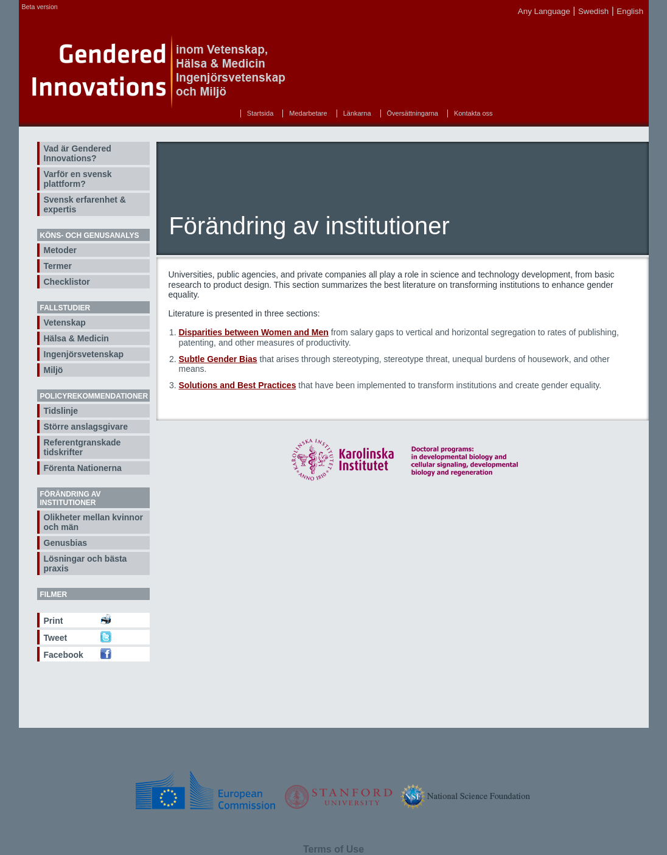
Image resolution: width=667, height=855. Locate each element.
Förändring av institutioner (70, 498)
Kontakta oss (473, 113)
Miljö (53, 370)
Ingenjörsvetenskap (84, 354)
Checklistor (67, 282)
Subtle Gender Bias (218, 359)
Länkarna (357, 113)
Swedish (593, 11)
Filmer (54, 594)
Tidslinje (61, 411)
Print (53, 621)
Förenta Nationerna (83, 468)
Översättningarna (412, 113)
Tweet (56, 638)
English (629, 11)
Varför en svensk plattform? (78, 179)
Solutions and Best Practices (237, 385)
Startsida (260, 113)
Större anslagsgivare (86, 426)
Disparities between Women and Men (254, 332)
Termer (58, 266)
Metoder (60, 250)
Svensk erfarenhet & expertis (85, 204)
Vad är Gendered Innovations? (77, 153)
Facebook (63, 655)
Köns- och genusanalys (89, 235)
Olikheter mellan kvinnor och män (93, 522)
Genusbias (66, 543)
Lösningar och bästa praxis (85, 563)
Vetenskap (65, 322)
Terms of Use (333, 849)
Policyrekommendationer (94, 396)
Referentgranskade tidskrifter (82, 447)
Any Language (544, 11)
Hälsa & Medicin (76, 338)
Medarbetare (308, 113)
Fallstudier (65, 308)
